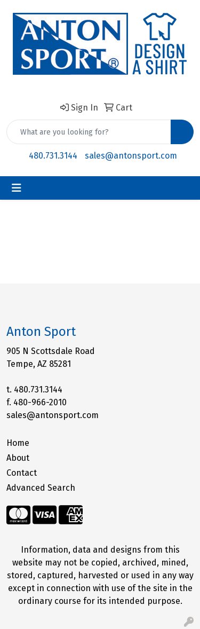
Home (17, 443)
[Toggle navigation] (16, 187)
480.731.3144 (53, 156)
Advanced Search (40, 488)
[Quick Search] (88, 132)
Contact (21, 473)
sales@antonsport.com (131, 156)
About (17, 458)
